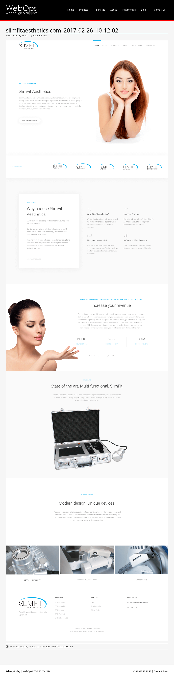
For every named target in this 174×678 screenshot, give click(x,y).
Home (70, 9)
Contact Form (161, 671)
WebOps (21, 7)
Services (100, 9)
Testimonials (129, 9)
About (113, 9)
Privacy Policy (13, 671)
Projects (83, 9)
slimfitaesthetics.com (63, 646)
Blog (143, 9)
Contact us (159, 9)
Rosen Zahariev (40, 35)
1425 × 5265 (44, 646)
